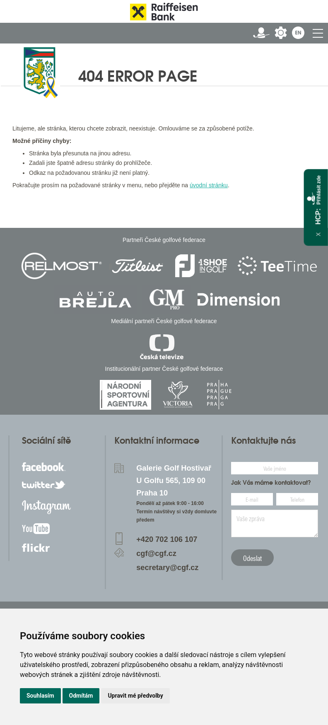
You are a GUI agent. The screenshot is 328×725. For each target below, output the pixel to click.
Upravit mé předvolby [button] (135, 695)
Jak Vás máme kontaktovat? (271, 482)
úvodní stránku (209, 185)
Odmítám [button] (81, 695)
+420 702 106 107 (166, 539)
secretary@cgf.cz (167, 567)
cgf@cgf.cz (156, 553)
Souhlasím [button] (40, 695)
